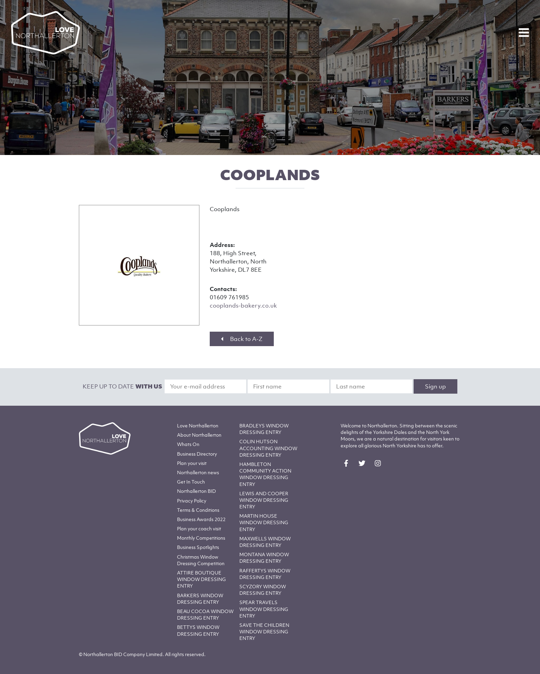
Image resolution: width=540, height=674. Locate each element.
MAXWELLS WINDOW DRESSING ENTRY (265, 541)
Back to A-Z (241, 339)
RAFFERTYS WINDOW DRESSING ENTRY (264, 573)
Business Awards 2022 (201, 519)
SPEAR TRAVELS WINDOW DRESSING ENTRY (263, 609)
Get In (191, 481)
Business (197, 453)
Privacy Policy (191, 500)
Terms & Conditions (198, 510)
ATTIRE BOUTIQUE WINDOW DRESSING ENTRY (201, 579)
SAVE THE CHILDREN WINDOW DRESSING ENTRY (264, 631)
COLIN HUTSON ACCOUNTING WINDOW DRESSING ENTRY (268, 448)
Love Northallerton (197, 425)
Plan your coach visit (199, 528)
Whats (188, 444)
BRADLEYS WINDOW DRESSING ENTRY (264, 428)
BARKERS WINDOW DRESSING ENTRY (200, 598)
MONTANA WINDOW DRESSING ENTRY (264, 557)
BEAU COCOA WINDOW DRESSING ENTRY (205, 614)
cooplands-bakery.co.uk (243, 305)
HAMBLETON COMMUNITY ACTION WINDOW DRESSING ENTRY (265, 474)
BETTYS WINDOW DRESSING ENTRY (198, 630)
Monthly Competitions (201, 538)
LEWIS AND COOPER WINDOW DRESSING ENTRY (263, 500)
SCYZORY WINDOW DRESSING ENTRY (262, 589)
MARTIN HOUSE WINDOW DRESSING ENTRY (263, 522)
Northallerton (199, 435)
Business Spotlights (198, 547)
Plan (192, 463)
